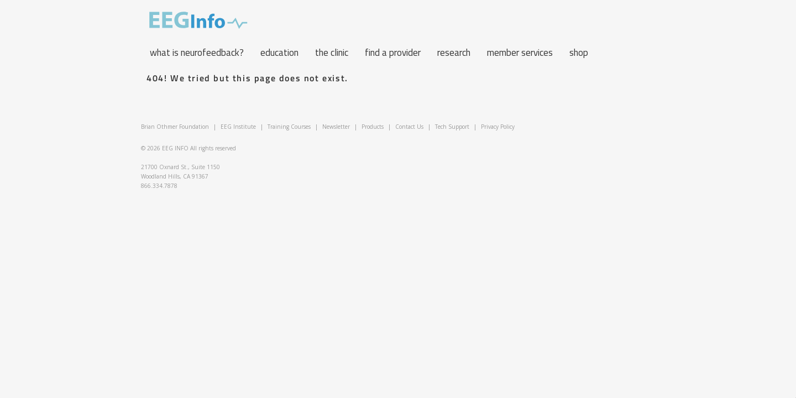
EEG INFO (175, 148)
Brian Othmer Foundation (175, 126)
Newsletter (336, 126)
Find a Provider (393, 52)
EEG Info (198, 20)
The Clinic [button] (331, 52)
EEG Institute (238, 126)
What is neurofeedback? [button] (197, 52)
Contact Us (409, 126)
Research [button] (453, 52)
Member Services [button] (520, 52)
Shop (578, 52)
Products (373, 126)
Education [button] (279, 52)
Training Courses (289, 126)
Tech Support (452, 126)
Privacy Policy (498, 126)
